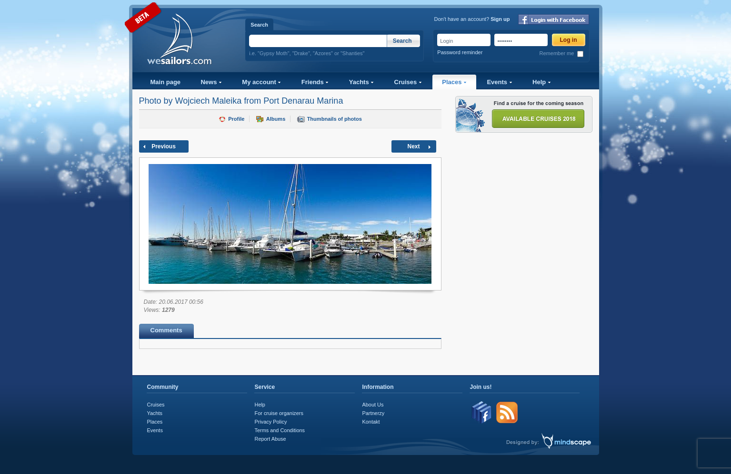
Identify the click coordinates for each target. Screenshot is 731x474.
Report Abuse (270, 439)
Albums (275, 119)
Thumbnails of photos (334, 119)
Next (413, 146)
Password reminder (459, 52)
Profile (236, 119)
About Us (373, 404)
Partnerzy (373, 413)
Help (541, 82)
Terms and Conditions (280, 430)
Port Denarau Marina (303, 101)
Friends (315, 82)
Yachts (361, 82)
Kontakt (371, 422)
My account (261, 82)
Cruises (408, 82)
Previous (163, 146)
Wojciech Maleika (208, 101)
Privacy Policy (271, 422)
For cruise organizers (279, 413)
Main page (165, 82)
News (211, 82)
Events (499, 82)
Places (454, 82)
